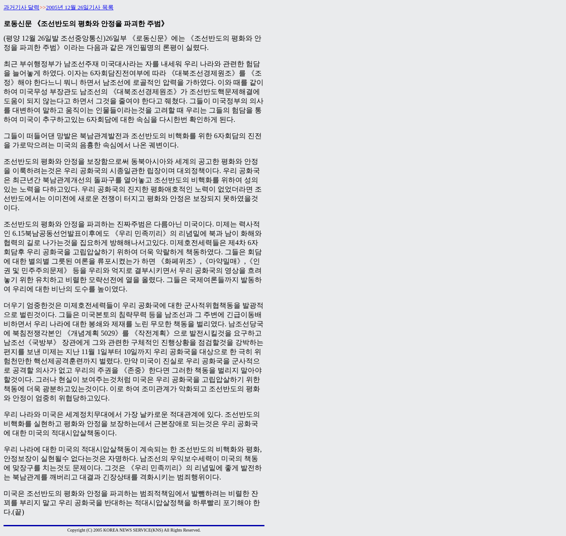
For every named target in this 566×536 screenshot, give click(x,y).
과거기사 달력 (21, 7)
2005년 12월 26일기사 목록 (80, 7)
